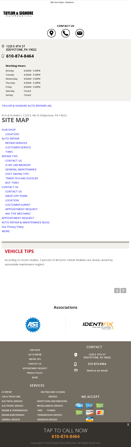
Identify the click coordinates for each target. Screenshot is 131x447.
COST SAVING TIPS (17, 173)
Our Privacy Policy (13, 226)
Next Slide (123, 290)
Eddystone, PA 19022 (53, 115)
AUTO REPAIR (10, 138)
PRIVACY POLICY (35, 372)
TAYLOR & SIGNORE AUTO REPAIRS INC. (27, 105)
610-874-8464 (20, 56)
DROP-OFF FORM (16, 196)
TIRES (9, 151)
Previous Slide (117, 290)
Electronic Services (12, 405)
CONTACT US (13, 160)
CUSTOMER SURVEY (17, 204)
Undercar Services (47, 419)
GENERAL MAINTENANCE (21, 169)
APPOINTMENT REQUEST (21, 209)
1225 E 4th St (31, 115)
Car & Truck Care (11, 396)
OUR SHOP (9, 129)
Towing (50, 410)
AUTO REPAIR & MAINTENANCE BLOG (25, 222)
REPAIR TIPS (10, 156)
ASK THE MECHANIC (18, 213)
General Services (11, 419)
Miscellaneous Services (50, 405)
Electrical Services (12, 401)
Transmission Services (49, 414)
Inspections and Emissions (52, 401)
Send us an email (97, 370)
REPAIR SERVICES (16, 143)
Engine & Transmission (14, 410)
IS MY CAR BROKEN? (18, 165)
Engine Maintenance (13, 414)
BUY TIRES (12, 182)
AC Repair (7, 392)
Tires (40, 410)
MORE (6, 231)
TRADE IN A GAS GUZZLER (21, 178)
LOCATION (12, 134)
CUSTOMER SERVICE (18, 147)
